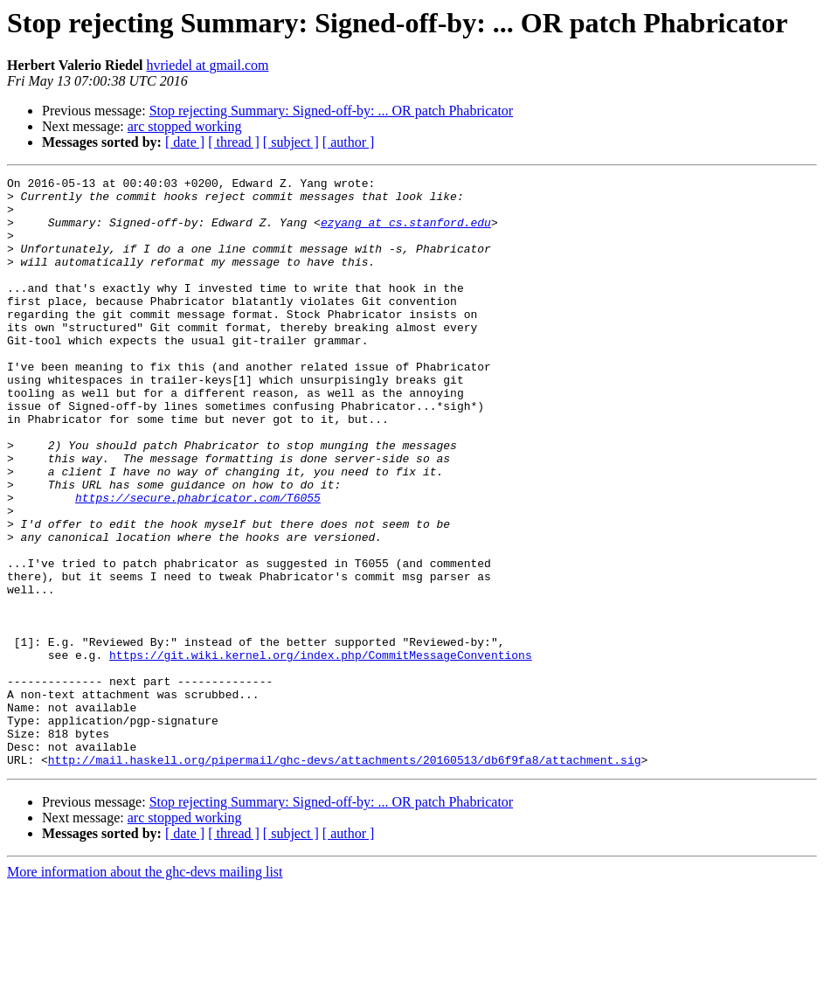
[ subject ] (291, 142)
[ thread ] (234, 142)
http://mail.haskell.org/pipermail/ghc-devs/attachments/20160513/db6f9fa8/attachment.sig (344, 877)
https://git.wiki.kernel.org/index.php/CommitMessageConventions (320, 751)
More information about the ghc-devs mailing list (145, 989)
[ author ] (348, 142)
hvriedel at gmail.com (208, 65)
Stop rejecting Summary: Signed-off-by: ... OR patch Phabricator (331, 110)
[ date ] (184, 142)
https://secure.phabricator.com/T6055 (198, 563)
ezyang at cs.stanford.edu (406, 232)
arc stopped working (185, 126)
